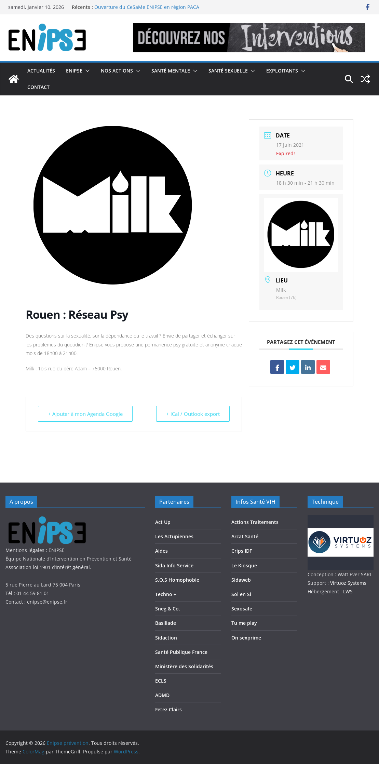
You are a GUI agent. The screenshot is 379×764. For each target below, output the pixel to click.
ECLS (160, 680)
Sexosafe (241, 608)
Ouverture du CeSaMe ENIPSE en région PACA (146, 7)
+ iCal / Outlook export (193, 413)
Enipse (74, 70)
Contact (38, 87)
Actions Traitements (255, 522)
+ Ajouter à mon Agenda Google (85, 413)
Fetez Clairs (168, 709)
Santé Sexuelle (228, 70)
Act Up (163, 522)
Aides (161, 551)
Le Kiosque (244, 565)
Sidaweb (241, 580)
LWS (347, 591)
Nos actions (117, 70)
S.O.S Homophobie (177, 580)
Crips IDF (241, 551)
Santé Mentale (170, 70)
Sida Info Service (174, 565)
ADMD (162, 695)
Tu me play (244, 623)
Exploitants (282, 70)
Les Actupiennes (174, 536)
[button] (86, 71)
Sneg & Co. (167, 608)
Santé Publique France (181, 652)
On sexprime (246, 637)
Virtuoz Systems (348, 583)
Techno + (165, 594)
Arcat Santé (244, 536)
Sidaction (166, 637)
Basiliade (165, 623)
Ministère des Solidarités (184, 666)
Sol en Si (241, 594)
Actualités (41, 70)
